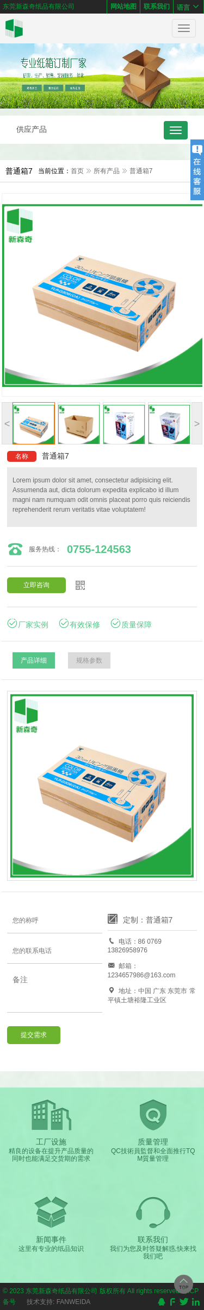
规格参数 (89, 660)
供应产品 (31, 129)
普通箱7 (141, 171)
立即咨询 (36, 585)
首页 (77, 171)
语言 (188, 6)
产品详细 (34, 660)
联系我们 (157, 6)
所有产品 (107, 171)
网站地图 (123, 6)
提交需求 (34, 1035)
